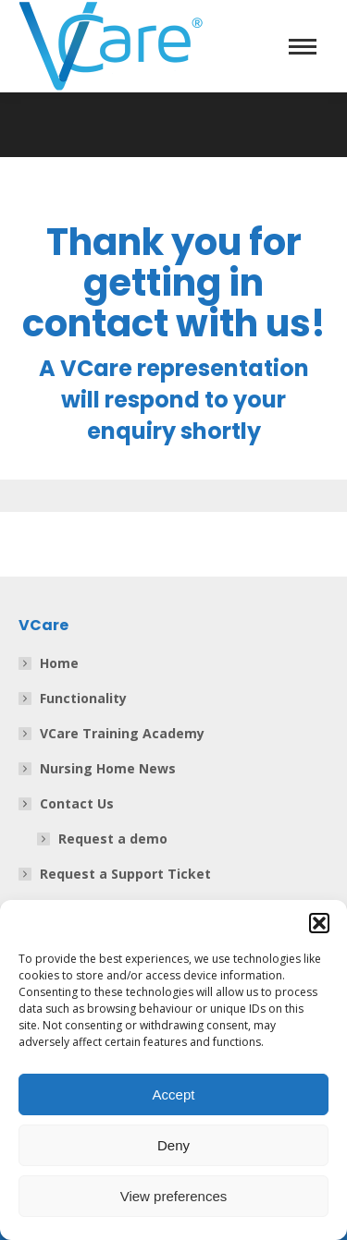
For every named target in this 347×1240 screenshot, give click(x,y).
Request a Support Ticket (125, 873)
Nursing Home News (108, 768)
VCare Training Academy (122, 733)
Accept (174, 1094)
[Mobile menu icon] (302, 46)
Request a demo (112, 838)
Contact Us (67, 803)
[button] (319, 923)
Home (59, 663)
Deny (173, 1145)
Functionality (83, 698)
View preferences (174, 1196)
